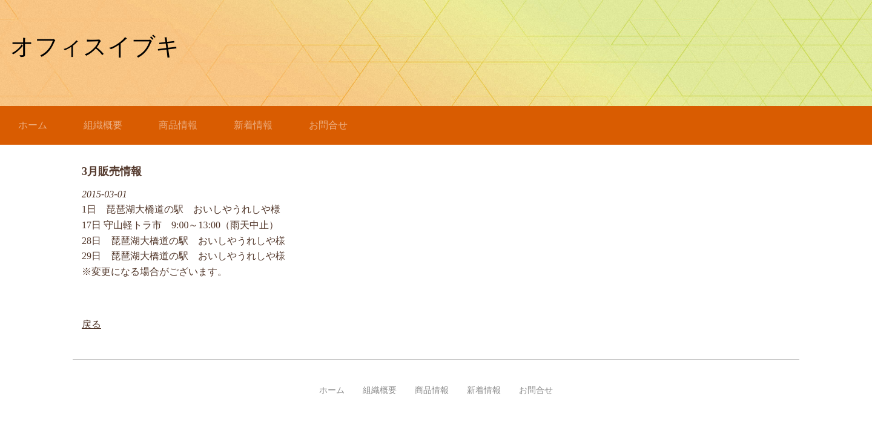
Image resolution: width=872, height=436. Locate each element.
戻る (91, 324)
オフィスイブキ (95, 46)
